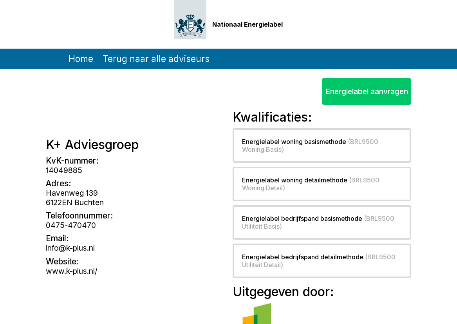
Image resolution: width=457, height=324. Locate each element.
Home (81, 58)
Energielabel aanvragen (366, 91)
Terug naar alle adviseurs (156, 58)
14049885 (64, 170)
